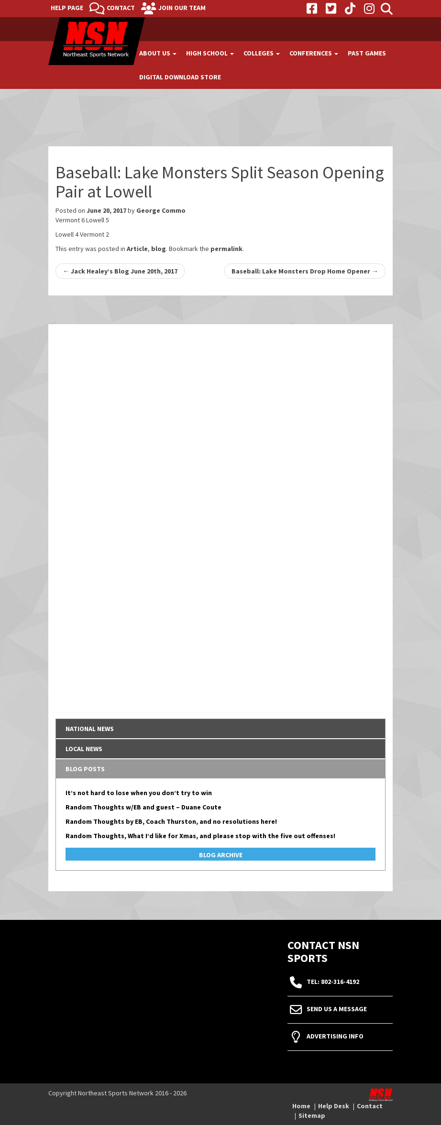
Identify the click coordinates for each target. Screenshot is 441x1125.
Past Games (367, 53)
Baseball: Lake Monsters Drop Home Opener (305, 271)
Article (137, 248)
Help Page (67, 7)
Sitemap (311, 1115)
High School (210, 53)
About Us (157, 53)
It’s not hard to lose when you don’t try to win (139, 792)
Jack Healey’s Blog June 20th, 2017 (120, 271)
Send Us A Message (337, 1009)
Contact (121, 7)
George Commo (161, 210)
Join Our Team (182, 7)
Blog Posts (85, 769)
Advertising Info (335, 1036)
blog (158, 248)
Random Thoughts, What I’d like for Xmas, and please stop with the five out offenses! (200, 835)
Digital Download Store (180, 77)
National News (90, 728)
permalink (226, 248)
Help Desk (333, 1106)
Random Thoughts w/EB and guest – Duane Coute (143, 807)
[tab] (220, 728)
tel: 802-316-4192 (333, 981)
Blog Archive (221, 855)
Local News (84, 748)
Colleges (261, 53)
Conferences (313, 53)
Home (301, 1106)
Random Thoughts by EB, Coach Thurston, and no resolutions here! (171, 821)
